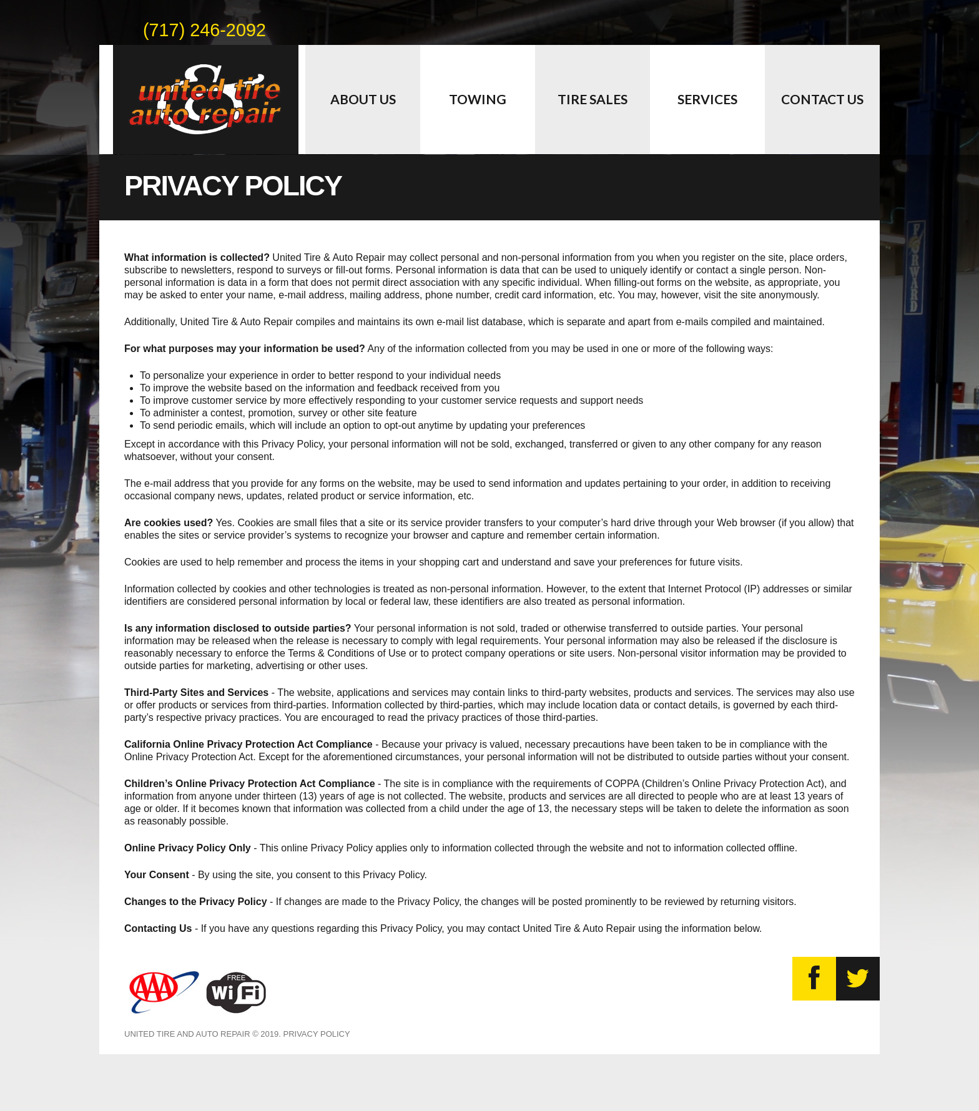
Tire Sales (592, 99)
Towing (477, 99)
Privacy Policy (316, 1034)
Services (707, 99)
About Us (363, 99)
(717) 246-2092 (204, 28)
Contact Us (822, 99)
